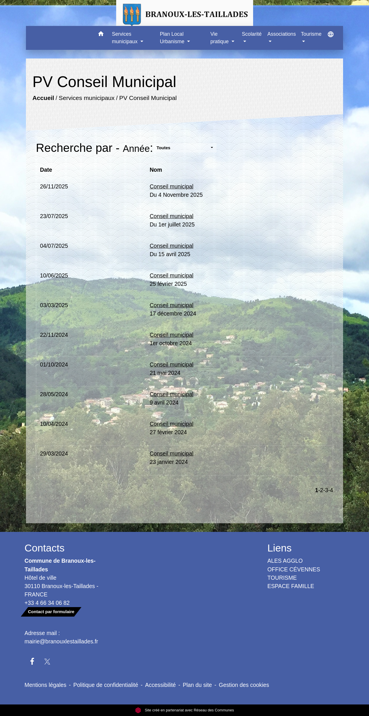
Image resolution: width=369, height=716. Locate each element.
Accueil (43, 98)
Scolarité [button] (251, 34)
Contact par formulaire (51, 611)
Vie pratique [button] (220, 37)
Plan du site (197, 685)
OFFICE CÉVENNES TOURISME (294, 573)
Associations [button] (281, 34)
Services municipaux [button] (125, 37)
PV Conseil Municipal (147, 98)
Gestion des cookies (244, 685)
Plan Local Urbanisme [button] (173, 37)
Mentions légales (45, 685)
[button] (100, 35)
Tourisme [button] (311, 34)
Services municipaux (86, 98)
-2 (320, 490)
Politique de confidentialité (105, 685)
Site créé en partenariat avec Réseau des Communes (184, 710)
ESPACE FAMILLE (291, 586)
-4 (330, 490)
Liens (280, 547)
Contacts (45, 547)
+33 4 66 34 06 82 (47, 603)
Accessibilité (160, 685)
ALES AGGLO (285, 561)
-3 (325, 490)
